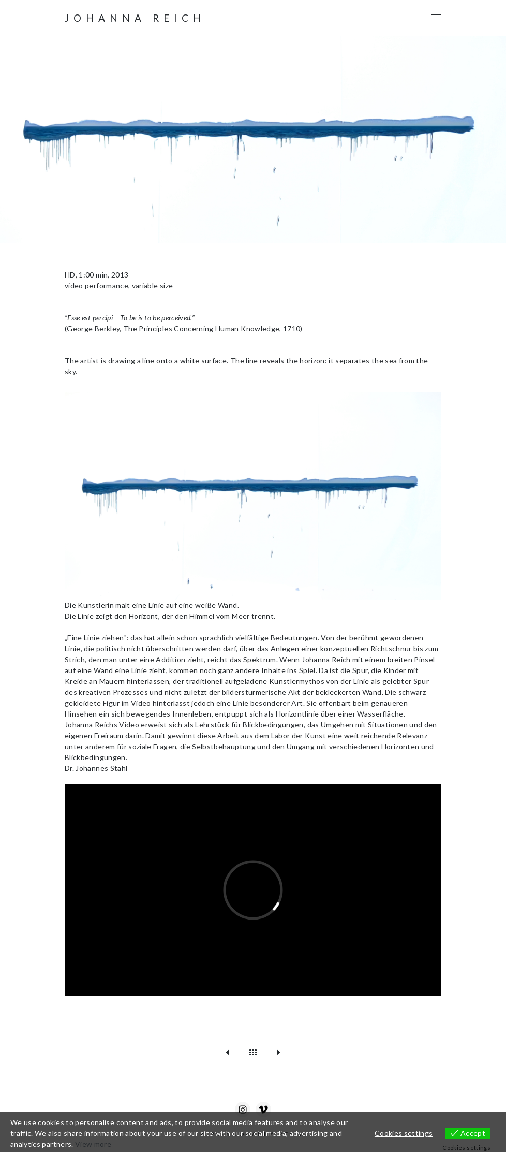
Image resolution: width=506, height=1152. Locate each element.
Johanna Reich (135, 18)
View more (93, 1144)
